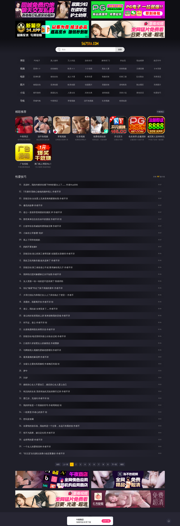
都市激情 (37, 92)
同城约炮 (37, 100)
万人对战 (71, 60)
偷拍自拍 (54, 76)
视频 (22, 68)
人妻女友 (71, 92)
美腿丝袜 (105, 84)
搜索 (120, 49)
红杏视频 (105, 100)
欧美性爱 (88, 76)
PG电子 (37, 60)
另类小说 (123, 92)
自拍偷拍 (54, 68)
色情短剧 (123, 100)
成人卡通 (71, 76)
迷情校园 (105, 92)
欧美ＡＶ (71, 68)
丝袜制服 (123, 68)
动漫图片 (88, 84)
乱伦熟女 (140, 76)
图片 (22, 84)
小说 (22, 92)
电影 (22, 76)
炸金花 (123, 60)
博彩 (22, 60)
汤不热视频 (88, 100)
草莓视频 (71, 100)
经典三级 (123, 76)
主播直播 (140, 68)
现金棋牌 (140, 60)
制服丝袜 (105, 76)
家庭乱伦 (54, 92)
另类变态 (157, 76)
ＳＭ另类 (157, 68)
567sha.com (90, 43)
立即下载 (106, 521)
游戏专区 (88, 60)
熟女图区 (140, 84)
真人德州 (54, 60)
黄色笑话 (140, 92)
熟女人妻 (105, 68)
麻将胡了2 (106, 60)
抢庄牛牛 (157, 60)
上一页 (65, 464)
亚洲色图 (54, 84)
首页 (58, 464)
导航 (22, 100)
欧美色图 (71, 84)
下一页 (114, 464)
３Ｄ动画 (88, 68)
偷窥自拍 (37, 84)
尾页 (122, 464)
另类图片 (157, 84)
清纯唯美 (123, 84)
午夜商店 (54, 100)
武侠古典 (88, 92)
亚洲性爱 (37, 76)
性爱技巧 (157, 92)
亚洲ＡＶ (37, 68)
